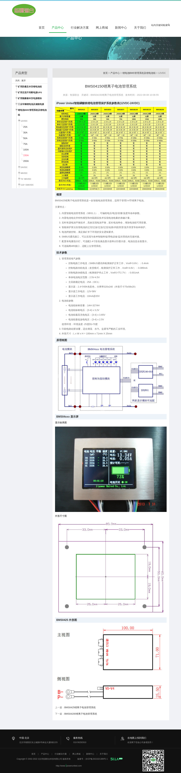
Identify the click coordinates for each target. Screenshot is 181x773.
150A (26, 155)
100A (26, 149)
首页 (42, 27)
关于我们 (140, 27)
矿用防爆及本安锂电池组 (30, 86)
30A (25, 132)
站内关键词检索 (160, 25)
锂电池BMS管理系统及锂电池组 (139, 73)
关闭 (17, 80)
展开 (23, 80)
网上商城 (102, 27)
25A (25, 127)
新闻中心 (121, 27)
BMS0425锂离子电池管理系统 (80, 707)
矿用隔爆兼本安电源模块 (30, 98)
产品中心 (58, 27)
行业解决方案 (80, 27)
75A (25, 144)
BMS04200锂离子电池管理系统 (80, 713)
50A (25, 138)
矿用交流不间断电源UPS (30, 92)
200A (26, 161)
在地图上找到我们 (136, 738)
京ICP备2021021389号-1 (96, 759)
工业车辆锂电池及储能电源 (31, 104)
